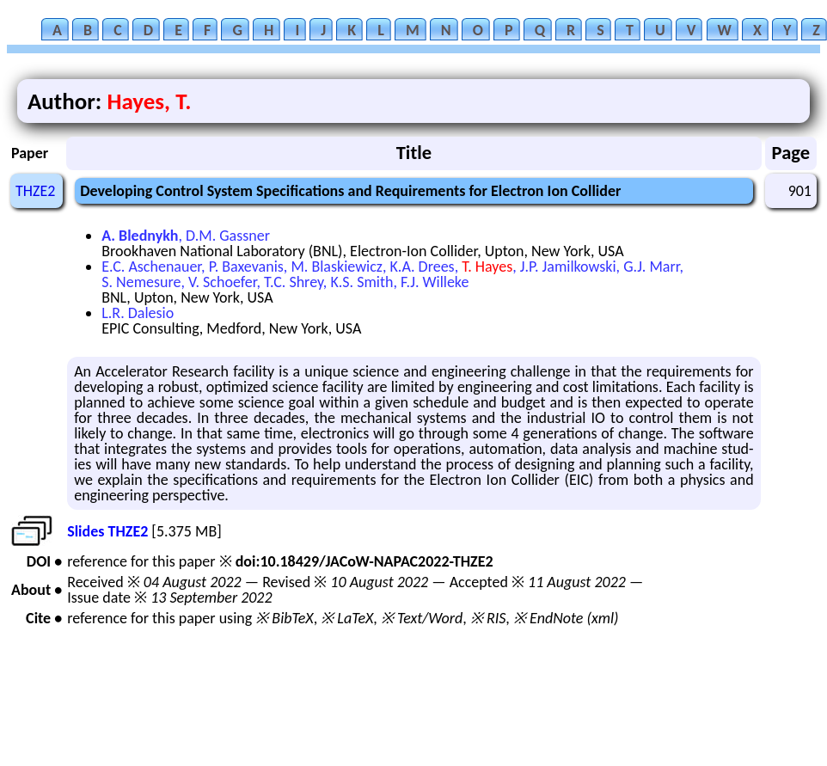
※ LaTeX (347, 618)
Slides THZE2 (107, 531)
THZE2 (35, 190)
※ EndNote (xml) (566, 618)
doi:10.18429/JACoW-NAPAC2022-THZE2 (364, 561)
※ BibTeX (284, 618)
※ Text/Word (422, 618)
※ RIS (488, 618)
